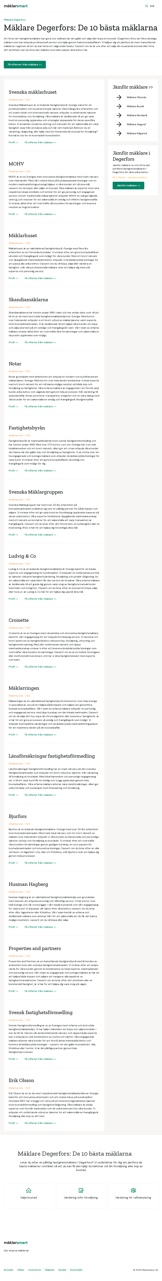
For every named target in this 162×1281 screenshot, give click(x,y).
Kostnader (76, 1270)
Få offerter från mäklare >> (25, 64)
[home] (16, 6)
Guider (62, 1270)
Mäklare (49, 1270)
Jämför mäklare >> (128, 185)
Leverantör (34, 1270)
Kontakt (8, 1270)
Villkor (20, 1270)
